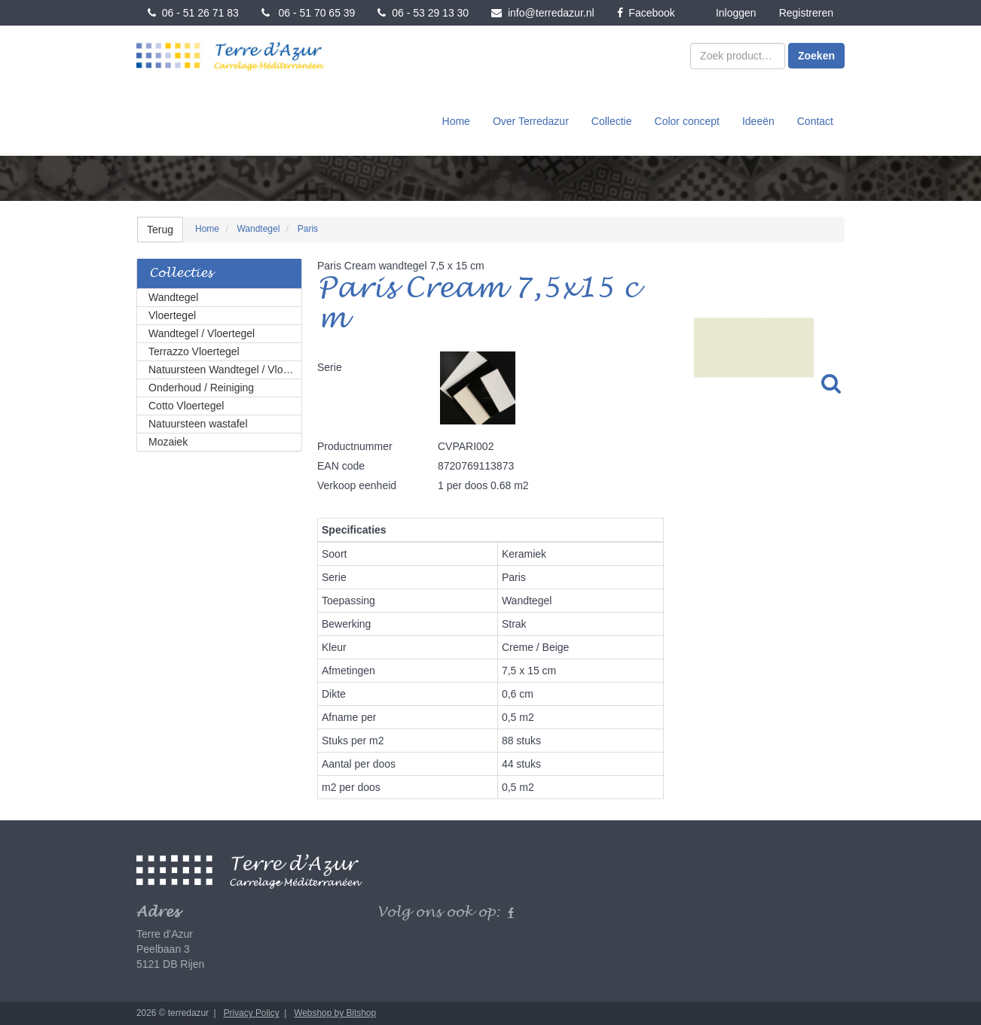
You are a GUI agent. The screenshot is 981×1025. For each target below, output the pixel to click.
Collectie (611, 121)
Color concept (687, 121)
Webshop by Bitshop (335, 1013)
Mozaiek (168, 442)
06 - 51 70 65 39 (308, 13)
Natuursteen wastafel (198, 424)
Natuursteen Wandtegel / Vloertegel (225, 369)
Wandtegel (173, 297)
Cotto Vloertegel (186, 406)
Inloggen (736, 13)
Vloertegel (172, 315)
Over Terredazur (531, 121)
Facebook (646, 13)
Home (456, 121)
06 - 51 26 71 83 (193, 13)
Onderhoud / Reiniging (201, 388)
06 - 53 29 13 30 (423, 13)
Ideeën (758, 121)
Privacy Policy (252, 1013)
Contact (815, 121)
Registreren (806, 13)
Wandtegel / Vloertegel (201, 333)
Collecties (180, 273)
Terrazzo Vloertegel (194, 351)
